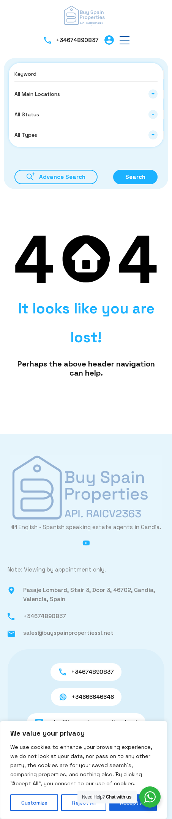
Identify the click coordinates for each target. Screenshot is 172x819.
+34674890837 (77, 40)
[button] (124, 40)
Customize (34, 802)
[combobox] (86, 94)
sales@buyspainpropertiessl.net (68, 632)
